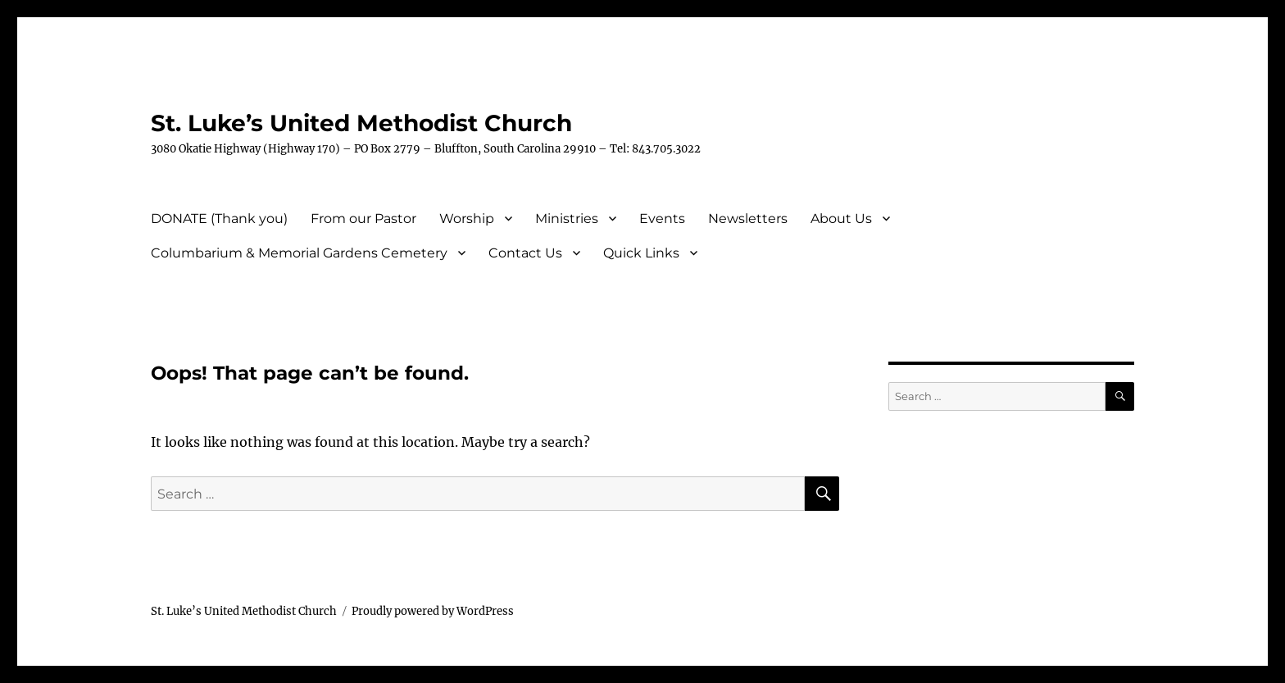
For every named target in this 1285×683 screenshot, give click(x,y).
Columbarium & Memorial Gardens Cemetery (299, 253)
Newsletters (748, 218)
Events (662, 218)
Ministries (566, 218)
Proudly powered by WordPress (433, 611)
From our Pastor (363, 218)
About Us (841, 218)
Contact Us (525, 253)
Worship (466, 218)
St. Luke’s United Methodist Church (361, 123)
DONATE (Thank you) (219, 218)
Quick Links (641, 253)
